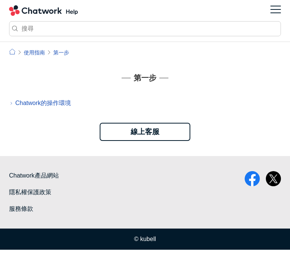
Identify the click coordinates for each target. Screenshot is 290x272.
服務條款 (21, 209)
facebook (252, 178)
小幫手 (12, 51)
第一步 (61, 52)
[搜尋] (145, 28)
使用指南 (34, 52)
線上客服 (145, 132)
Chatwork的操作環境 (43, 103)
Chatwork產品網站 (34, 175)
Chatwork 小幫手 (43, 10)
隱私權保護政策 (30, 192)
